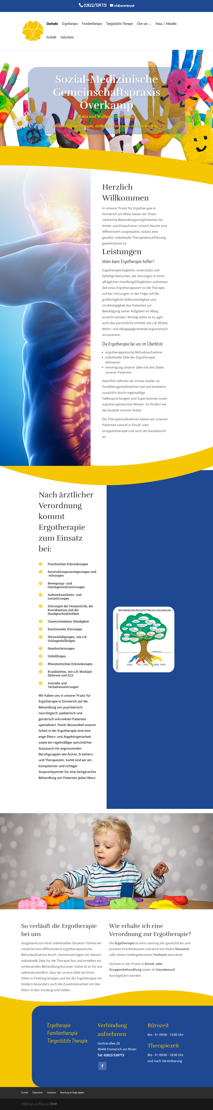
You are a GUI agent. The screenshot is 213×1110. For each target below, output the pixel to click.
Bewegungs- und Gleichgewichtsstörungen (66, 585)
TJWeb (53, 1104)
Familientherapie (92, 24)
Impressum (51, 1092)
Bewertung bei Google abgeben (72, 1092)
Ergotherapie (70, 24)
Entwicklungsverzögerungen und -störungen (72, 573)
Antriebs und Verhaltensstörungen (63, 685)
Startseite (52, 24)
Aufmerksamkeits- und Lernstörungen (64, 596)
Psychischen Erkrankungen (68, 564)
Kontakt (51, 38)
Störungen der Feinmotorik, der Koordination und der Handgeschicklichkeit (70, 609)
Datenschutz (37, 1092)
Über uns (142, 24)
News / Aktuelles (166, 24)
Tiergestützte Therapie (119, 24)
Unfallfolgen (57, 656)
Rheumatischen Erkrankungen (70, 664)
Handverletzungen (61, 648)
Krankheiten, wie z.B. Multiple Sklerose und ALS (70, 673)
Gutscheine (67, 38)
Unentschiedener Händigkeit (68, 621)
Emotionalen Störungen (65, 629)
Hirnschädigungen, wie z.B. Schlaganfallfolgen (67, 638)
